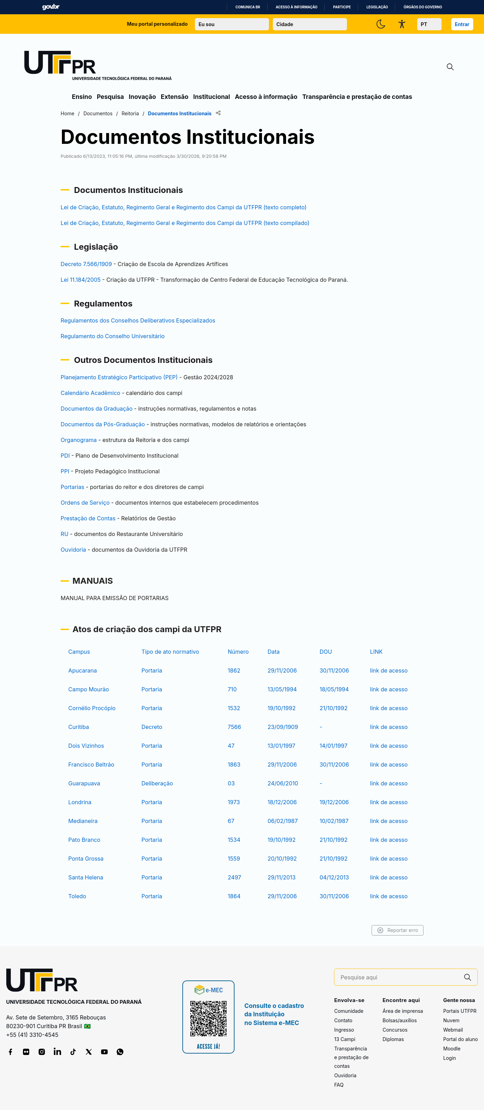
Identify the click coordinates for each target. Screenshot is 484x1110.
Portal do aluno (460, 1039)
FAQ (338, 1085)
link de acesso (381, 670)
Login (449, 1058)
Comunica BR (248, 7)
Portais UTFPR (460, 1011)
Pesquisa (110, 96)
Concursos (394, 1030)
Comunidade (348, 1011)
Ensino (82, 96)
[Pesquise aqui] (399, 977)
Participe (342, 7)
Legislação (377, 7)
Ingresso (344, 1030)
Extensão (174, 96)
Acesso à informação (297, 7)
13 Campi (344, 1039)
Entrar (462, 24)
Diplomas (393, 1039)
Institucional (211, 96)
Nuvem (451, 1020)
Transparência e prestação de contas (357, 96)
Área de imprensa (402, 1011)
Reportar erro (385, 930)
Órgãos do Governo (423, 7)
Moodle (452, 1048)
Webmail (453, 1030)
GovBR (50, 7)
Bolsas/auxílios (399, 1020)
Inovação (142, 96)
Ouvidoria (345, 1075)
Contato (343, 1020)
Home (79, 113)
